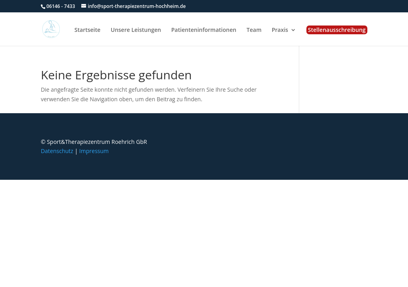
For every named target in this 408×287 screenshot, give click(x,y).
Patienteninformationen (203, 30)
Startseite (87, 30)
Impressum (94, 151)
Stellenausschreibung (337, 29)
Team (254, 30)
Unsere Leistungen (136, 30)
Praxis (280, 30)
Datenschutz (57, 151)
